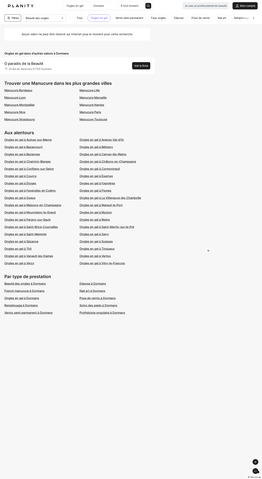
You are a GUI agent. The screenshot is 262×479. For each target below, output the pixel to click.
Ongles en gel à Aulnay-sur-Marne (28, 140)
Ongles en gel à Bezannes (22, 154)
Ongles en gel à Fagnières (97, 183)
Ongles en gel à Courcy (20, 176)
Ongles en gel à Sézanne (21, 241)
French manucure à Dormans (24, 291)
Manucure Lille (90, 90)
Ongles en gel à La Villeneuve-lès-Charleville (110, 198)
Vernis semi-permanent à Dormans (28, 312)
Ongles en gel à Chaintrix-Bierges (27, 161)
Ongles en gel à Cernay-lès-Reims (103, 154)
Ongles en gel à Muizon (96, 212)
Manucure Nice (14, 112)
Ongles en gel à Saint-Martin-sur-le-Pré (107, 227)
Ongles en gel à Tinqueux (97, 248)
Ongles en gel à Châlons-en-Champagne (108, 161)
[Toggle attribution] (258, 476)
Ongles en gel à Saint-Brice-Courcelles (31, 227)
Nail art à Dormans (92, 291)
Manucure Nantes (92, 105)
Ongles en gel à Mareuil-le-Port (101, 205)
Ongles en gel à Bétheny (96, 147)
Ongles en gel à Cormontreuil (100, 169)
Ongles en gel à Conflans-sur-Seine (29, 169)
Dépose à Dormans (93, 283)
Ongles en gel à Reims (95, 219)
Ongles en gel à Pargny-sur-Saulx (27, 219)
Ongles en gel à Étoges (20, 183)
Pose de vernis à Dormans (98, 298)
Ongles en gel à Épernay (96, 176)
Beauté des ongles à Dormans (25, 283)
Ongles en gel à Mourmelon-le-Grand (30, 212)
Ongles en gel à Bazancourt (23, 147)
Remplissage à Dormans (21, 305)
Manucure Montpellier (19, 105)
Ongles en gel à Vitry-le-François (102, 263)
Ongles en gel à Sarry (94, 234)
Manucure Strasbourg (19, 119)
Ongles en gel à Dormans (21, 298)
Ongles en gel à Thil (17, 248)
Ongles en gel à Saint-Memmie (25, 234)
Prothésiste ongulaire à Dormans (102, 312)
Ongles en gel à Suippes (96, 241)
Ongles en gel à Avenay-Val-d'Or (102, 140)
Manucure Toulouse (93, 119)
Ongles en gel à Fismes (95, 190)
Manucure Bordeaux (18, 90)
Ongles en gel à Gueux (19, 198)
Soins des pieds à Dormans (98, 305)
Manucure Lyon (15, 97)
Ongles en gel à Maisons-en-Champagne (32, 205)
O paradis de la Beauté (23, 63)
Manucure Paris (90, 112)
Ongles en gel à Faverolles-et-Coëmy (30, 190)
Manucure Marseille (93, 97)
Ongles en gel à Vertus (95, 256)
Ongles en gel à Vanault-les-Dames (28, 256)
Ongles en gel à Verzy (19, 263)
